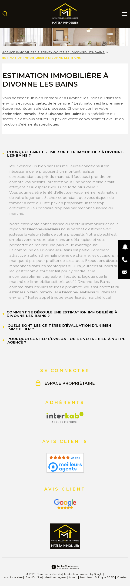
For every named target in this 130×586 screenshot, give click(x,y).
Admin (73, 577)
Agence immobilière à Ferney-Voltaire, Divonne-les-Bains (53, 52)
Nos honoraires (13, 577)
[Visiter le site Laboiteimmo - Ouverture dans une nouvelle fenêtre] (65, 567)
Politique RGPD (105, 577)
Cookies (122, 577)
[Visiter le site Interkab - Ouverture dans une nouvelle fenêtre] (65, 417)
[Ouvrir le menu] (125, 14)
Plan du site (34, 577)
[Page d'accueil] (65, 14)
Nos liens (86, 577)
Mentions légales (55, 577)
